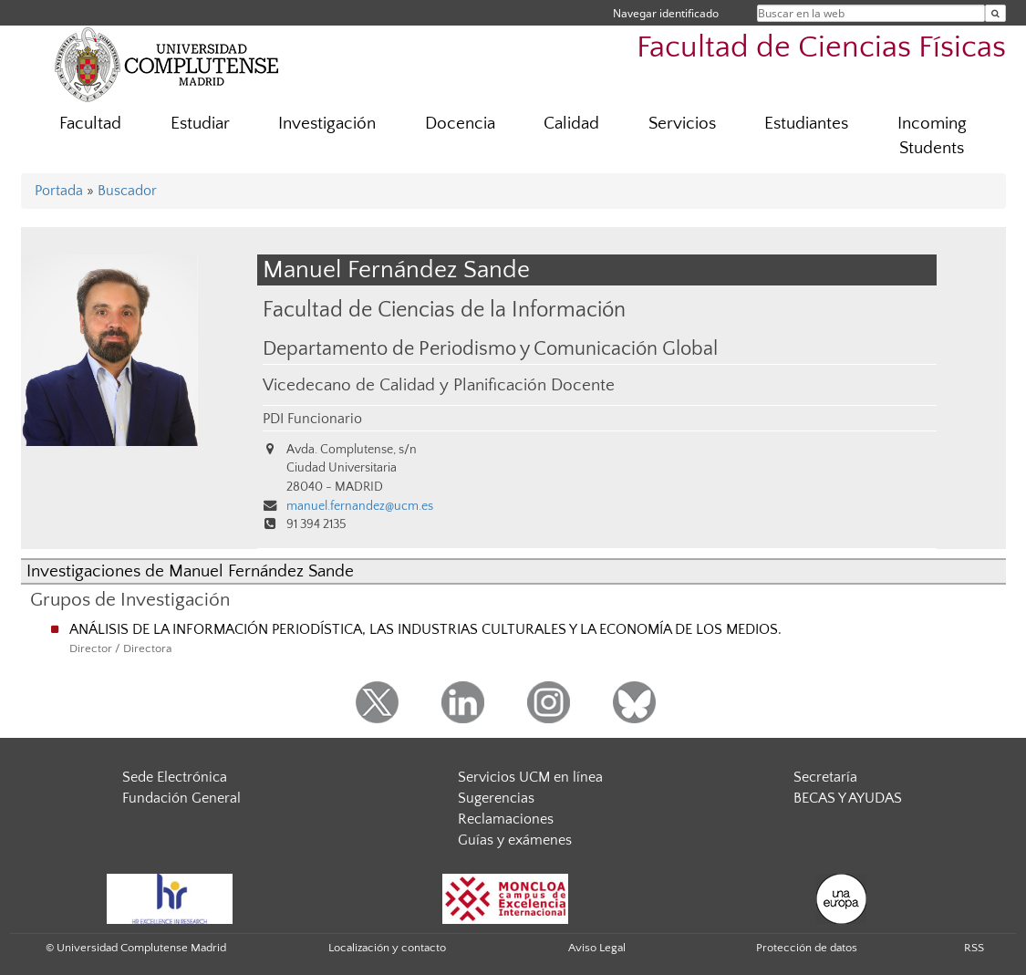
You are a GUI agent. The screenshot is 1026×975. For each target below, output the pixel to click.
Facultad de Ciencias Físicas (821, 48)
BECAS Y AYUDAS (847, 798)
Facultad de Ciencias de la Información (444, 309)
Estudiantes (806, 123)
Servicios (682, 123)
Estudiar (200, 123)
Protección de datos (806, 947)
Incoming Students (932, 136)
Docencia (460, 123)
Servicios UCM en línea (530, 777)
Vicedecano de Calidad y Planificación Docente (439, 385)
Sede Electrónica (174, 777)
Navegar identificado (666, 13)
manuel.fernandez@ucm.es (359, 506)
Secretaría (825, 777)
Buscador (127, 190)
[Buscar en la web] (995, 13)
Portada (59, 190)
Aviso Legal (597, 947)
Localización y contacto (387, 947)
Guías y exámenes (515, 840)
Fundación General (181, 798)
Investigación (327, 123)
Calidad (571, 123)
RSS (974, 947)
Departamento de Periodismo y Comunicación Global (490, 349)
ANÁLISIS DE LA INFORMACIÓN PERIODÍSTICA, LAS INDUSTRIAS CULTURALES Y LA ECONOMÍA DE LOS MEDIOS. (425, 629)
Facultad (90, 123)
